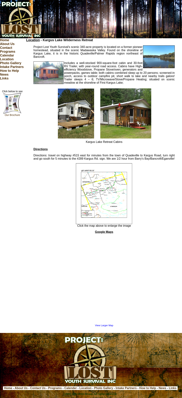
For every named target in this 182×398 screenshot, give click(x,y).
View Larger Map (104, 325)
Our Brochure (12, 113)
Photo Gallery (10, 63)
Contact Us (38, 388)
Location (7, 59)
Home (4, 40)
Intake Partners (12, 67)
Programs (7, 51)
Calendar (7, 55)
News (4, 74)
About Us (7, 44)
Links (4, 78)
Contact (6, 48)
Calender (70, 388)
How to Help (9, 71)
